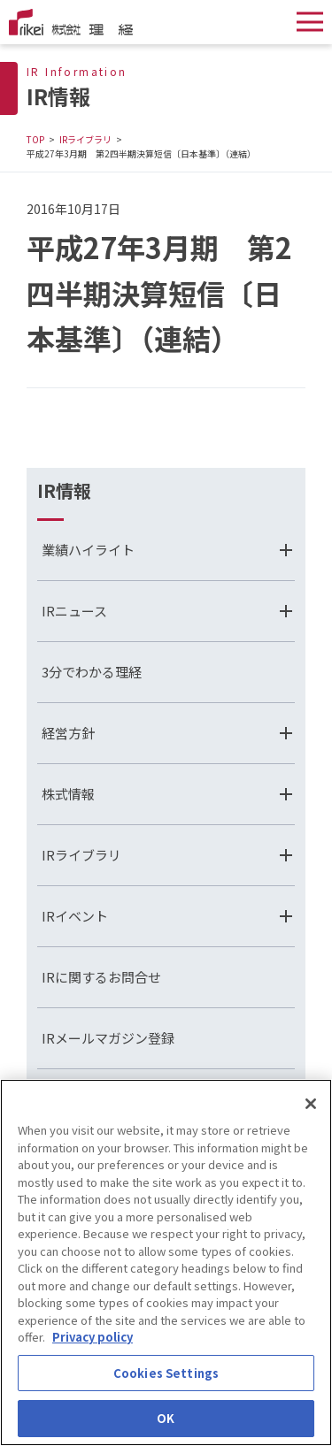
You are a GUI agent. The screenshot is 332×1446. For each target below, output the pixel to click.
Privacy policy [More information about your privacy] (92, 1337)
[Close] (310, 1104)
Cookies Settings (166, 1374)
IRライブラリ (85, 139)
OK (165, 1420)
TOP (35, 139)
